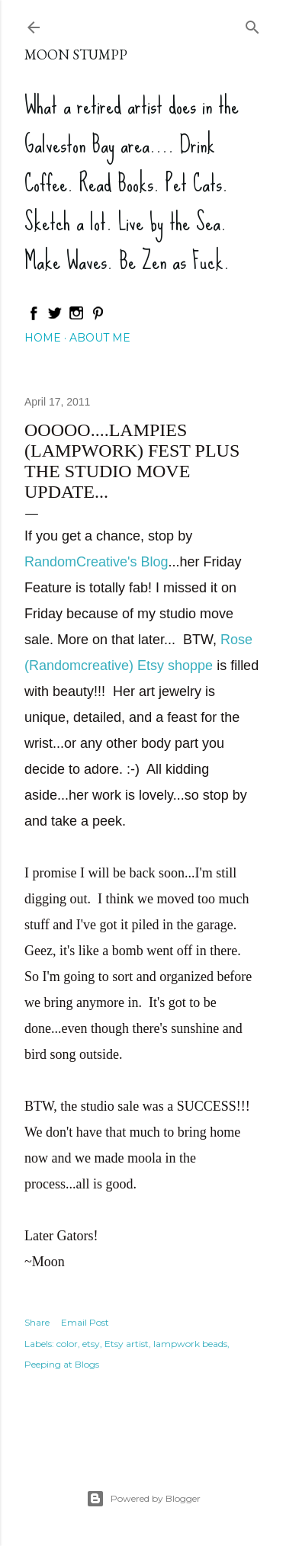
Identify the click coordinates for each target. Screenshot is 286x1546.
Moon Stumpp (75, 54)
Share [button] (37, 1322)
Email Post (85, 1322)
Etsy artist (126, 1343)
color (67, 1343)
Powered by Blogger (143, 1499)
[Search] (252, 24)
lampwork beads (190, 1343)
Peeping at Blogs (61, 1364)
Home (42, 338)
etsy (91, 1343)
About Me (99, 338)
